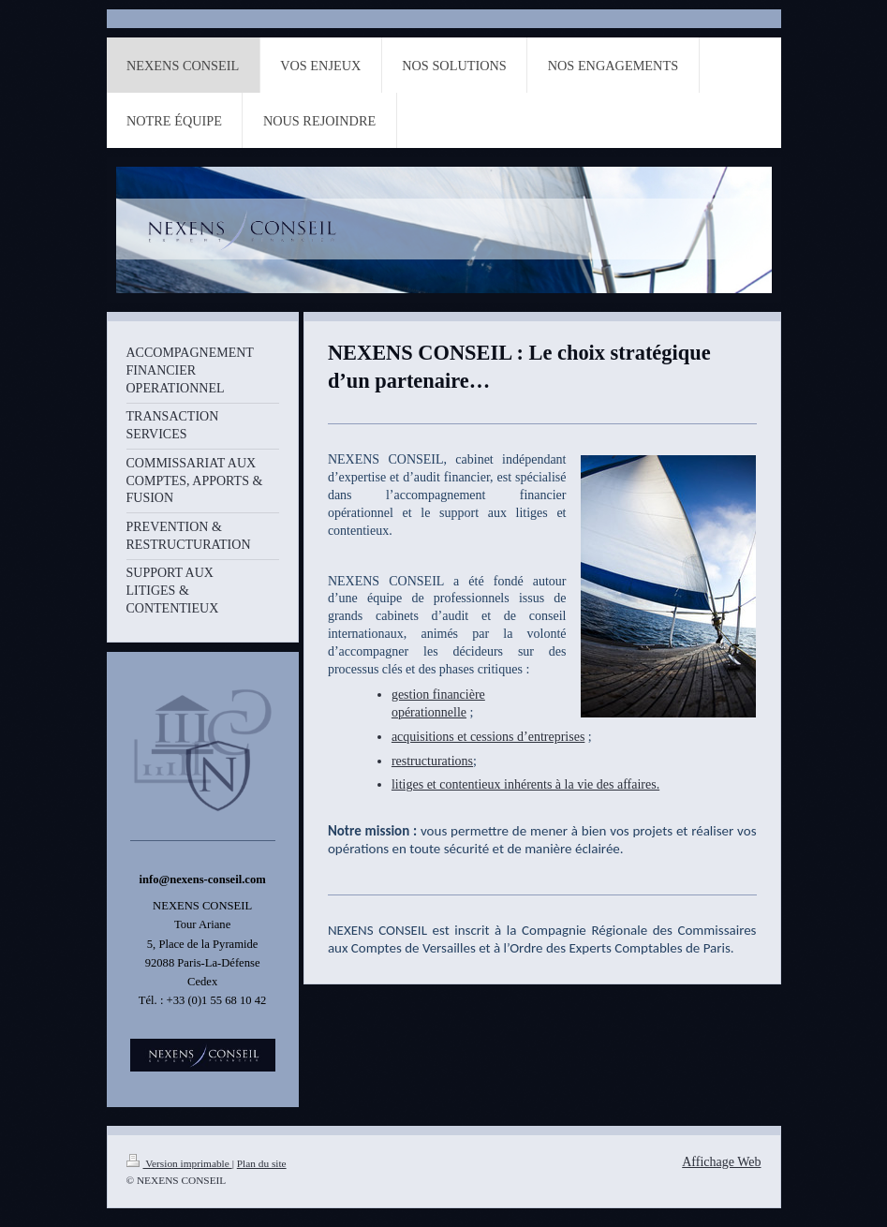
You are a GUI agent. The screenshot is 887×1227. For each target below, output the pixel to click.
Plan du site (262, 1163)
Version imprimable (179, 1163)
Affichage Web (721, 1162)
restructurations (432, 761)
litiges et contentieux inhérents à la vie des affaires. (525, 784)
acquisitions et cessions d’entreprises (488, 737)
